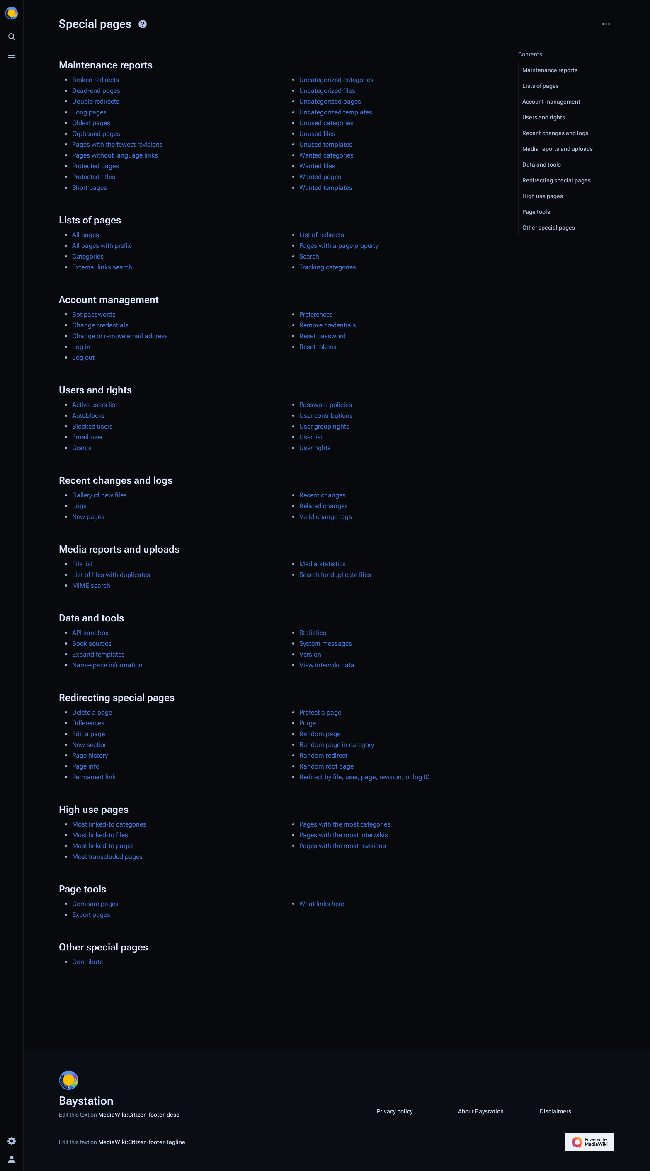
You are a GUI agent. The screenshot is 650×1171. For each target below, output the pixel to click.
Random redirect (323, 755)
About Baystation (481, 1111)
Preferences (316, 314)
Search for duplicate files (335, 575)
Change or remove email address (120, 336)
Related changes (323, 506)
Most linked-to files (100, 835)
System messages (325, 643)
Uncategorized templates (335, 112)
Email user (87, 437)
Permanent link (94, 777)
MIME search (91, 585)
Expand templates (98, 654)
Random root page (326, 766)
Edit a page (88, 734)
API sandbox (90, 633)
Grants (82, 448)
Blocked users (92, 426)
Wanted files (317, 166)
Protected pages (95, 166)
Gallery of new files (99, 495)
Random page (319, 734)
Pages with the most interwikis (343, 835)
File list (82, 564)
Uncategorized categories (336, 80)
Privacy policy (395, 1111)
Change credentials (100, 325)
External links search (102, 267)
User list (311, 437)
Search (309, 256)
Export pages (91, 915)
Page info (85, 766)
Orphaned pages (96, 134)
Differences (88, 723)
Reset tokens (318, 347)
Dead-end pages (96, 91)
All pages (85, 235)
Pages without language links (115, 155)
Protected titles (93, 177)
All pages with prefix (101, 246)
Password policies (325, 405)
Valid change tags (325, 517)
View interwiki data (326, 665)
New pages (88, 517)
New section (90, 745)
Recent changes (322, 495)
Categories (88, 256)
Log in (81, 347)
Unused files (317, 134)
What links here (321, 904)
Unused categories (326, 123)
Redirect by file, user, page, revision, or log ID (364, 777)
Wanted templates (325, 188)
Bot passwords (94, 314)
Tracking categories (327, 267)
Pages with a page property (338, 246)
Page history (90, 755)
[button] (566, 70)
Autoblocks (88, 415)
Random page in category (336, 745)
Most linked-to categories (109, 824)
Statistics (312, 633)
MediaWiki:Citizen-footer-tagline (141, 1142)
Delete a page (92, 712)
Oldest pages (91, 123)
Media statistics (322, 564)
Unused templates (325, 144)
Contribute (87, 962)
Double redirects (95, 101)
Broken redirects (95, 80)
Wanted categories (326, 155)
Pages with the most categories (344, 824)
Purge (307, 723)
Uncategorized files (327, 91)
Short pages (89, 188)
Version (310, 654)
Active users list (94, 405)
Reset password (322, 336)
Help (142, 24)
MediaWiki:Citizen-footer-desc (138, 1114)
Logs (79, 506)
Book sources (92, 643)
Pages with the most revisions (342, 846)
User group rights (324, 426)
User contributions (326, 415)
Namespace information (107, 665)
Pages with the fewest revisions (117, 144)
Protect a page (320, 712)
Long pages (89, 112)
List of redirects (321, 235)
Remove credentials (327, 325)
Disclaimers (555, 1111)
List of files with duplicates (111, 575)
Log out (83, 357)
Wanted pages (320, 177)
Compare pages (95, 904)
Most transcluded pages (107, 857)
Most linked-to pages (103, 846)
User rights (315, 448)
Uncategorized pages (330, 101)
